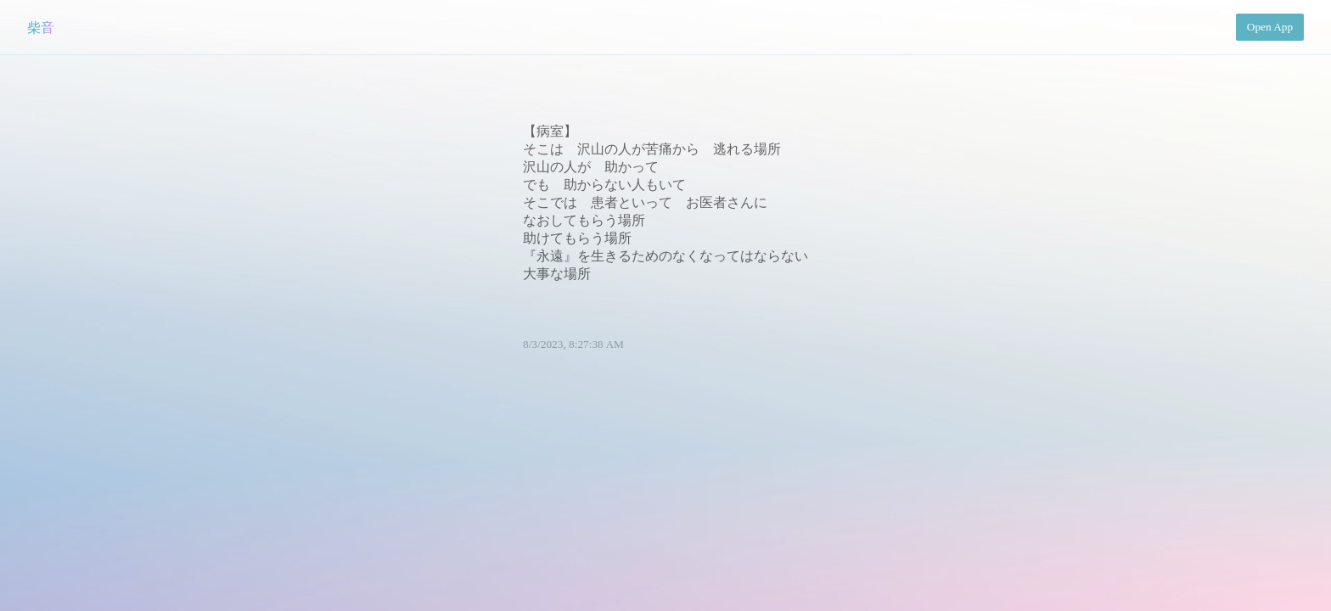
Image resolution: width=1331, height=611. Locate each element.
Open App (1270, 26)
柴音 (40, 27)
